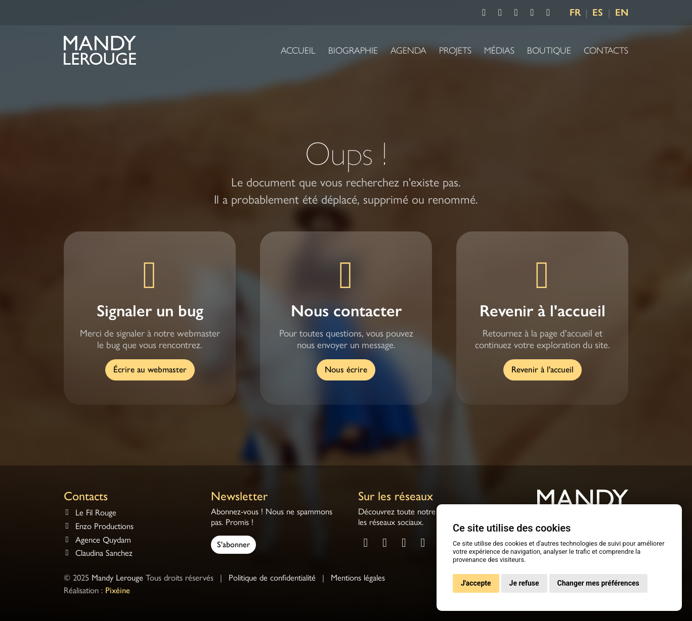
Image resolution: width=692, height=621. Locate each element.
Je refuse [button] (524, 583)
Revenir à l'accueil (542, 369)
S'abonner (233, 544)
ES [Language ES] (597, 12)
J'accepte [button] (476, 583)
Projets (455, 50)
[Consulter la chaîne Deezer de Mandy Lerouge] (548, 13)
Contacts (606, 50)
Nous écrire (346, 369)
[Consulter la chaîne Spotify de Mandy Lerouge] (532, 13)
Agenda (408, 50)
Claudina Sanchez (104, 553)
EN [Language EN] (621, 12)
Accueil (298, 50)
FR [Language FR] (575, 12)
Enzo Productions (104, 526)
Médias (499, 50)
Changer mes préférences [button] (598, 583)
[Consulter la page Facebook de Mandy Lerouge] (484, 13)
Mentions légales (358, 577)
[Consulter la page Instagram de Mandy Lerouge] (500, 13)
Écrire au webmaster (150, 369)
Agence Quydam (103, 540)
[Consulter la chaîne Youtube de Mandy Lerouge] (516, 13)
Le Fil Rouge (95, 512)
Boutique (549, 50)
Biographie (353, 50)
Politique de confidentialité (272, 577)
